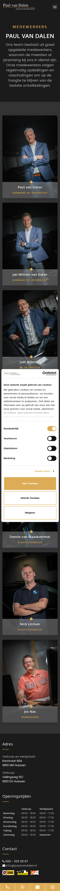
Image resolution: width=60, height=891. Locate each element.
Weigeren (30, 512)
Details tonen (42, 471)
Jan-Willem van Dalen (30, 274)
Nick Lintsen (30, 624)
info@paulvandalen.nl (21, 866)
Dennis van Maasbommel (30, 537)
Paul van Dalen (30, 187)
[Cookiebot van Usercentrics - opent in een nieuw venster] (42, 373)
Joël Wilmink (30, 362)
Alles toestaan (30, 483)
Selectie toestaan (30, 498)
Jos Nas (30, 711)
